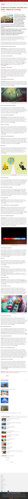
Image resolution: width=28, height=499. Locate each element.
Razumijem (11, 498)
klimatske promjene (9, 371)
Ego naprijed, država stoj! (11, 438)
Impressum (4, 0)
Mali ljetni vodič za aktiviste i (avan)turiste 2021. (8, 389)
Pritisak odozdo (7, 457)
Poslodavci (8, 448)
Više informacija (16, 498)
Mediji (8, 452)
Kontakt (24, 0)
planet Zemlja (21, 371)
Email (7, 375)
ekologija (7, 372)
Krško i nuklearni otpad (10, 430)
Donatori (16, 0)
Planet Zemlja (12, 13)
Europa (8, 424)
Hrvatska (8, 420)
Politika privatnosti (9, 0)
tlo (9, 372)
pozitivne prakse (16, 372)
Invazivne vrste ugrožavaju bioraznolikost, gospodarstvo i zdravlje (11, 412)
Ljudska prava (9, 436)
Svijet (7, 428)
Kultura (8, 444)
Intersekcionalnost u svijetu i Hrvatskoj (13, 434)
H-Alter (3, 11)
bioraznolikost (3, 372)
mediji (14, 371)
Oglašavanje (20, 0)
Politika (8, 440)
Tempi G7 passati (3, 397)
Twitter (4, 491)
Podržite (13, 0)
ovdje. (20, 53)
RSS (26, 0)
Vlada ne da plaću (9, 446)
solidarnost (17, 371)
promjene (11, 372)
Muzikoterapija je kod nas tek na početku (13, 418)
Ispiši (17, 13)
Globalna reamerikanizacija (11, 426)
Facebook (11, 491)
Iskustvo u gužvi (9, 442)
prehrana (25, 371)
